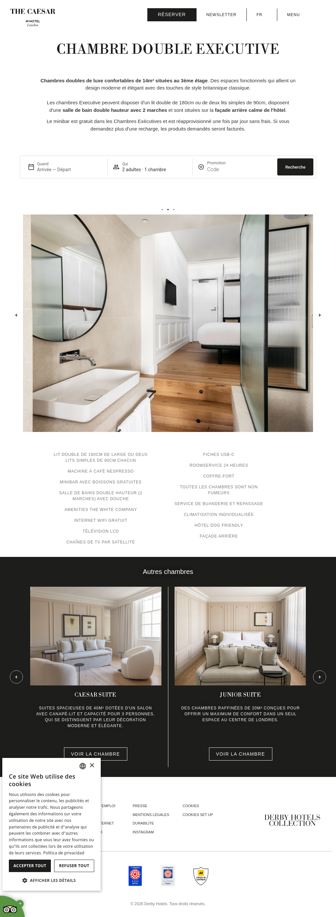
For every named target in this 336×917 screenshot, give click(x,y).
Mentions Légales (151, 815)
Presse (140, 806)
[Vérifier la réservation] (172, 14)
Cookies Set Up (198, 815)
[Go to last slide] (16, 676)
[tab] (162, 209)
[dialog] (51, 824)
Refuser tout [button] (74, 865)
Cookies (191, 806)
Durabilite (143, 823)
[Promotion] (223, 169)
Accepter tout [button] (29, 865)
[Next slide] (319, 315)
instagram (143, 832)
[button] (51, 880)
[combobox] (82, 766)
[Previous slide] (16, 315)
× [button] (91, 765)
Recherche (295, 167)
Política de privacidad (63, 853)
